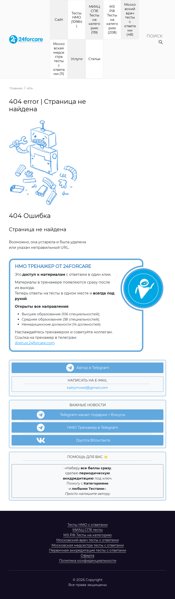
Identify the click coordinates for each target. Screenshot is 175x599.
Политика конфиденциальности (87, 560)
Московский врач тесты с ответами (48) (130, 19)
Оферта (87, 555)
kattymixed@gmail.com (87, 387)
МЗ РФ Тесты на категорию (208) (112, 19)
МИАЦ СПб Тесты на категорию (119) (94, 19)
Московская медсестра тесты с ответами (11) (59, 59)
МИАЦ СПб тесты (87, 529)
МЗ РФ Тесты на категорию (87, 535)
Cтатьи (94, 59)
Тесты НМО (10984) (76, 19)
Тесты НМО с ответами (87, 524)
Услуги (76, 59)
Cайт (59, 19)
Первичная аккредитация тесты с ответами (87, 550)
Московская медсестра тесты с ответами (87, 545)
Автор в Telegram (87, 368)
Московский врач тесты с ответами (87, 540)
